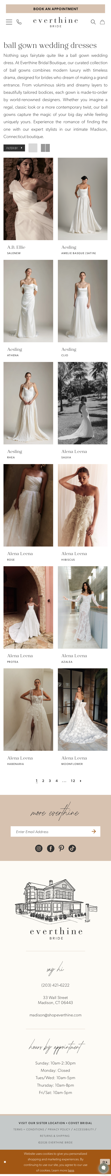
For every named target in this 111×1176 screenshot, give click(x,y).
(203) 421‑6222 (55, 987)
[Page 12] (74, 781)
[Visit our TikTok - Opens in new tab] (72, 849)
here (71, 1172)
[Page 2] (42, 781)
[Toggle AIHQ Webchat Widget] (103, 1168)
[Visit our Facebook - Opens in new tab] (51, 849)
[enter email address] (55, 833)
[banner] (55, 23)
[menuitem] (9, 22)
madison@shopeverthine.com (56, 1016)
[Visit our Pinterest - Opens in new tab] (61, 849)
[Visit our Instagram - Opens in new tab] (39, 849)
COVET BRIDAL (80, 1125)
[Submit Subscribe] (97, 833)
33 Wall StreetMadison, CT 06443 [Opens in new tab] (55, 1002)
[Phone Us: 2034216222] (19, 23)
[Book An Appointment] (55, 9)
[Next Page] (83, 781)
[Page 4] (56, 781)
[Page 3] (49, 781)
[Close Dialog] (5, 1164)
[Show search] (93, 23)
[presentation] (28, 200)
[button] (9, 22)
